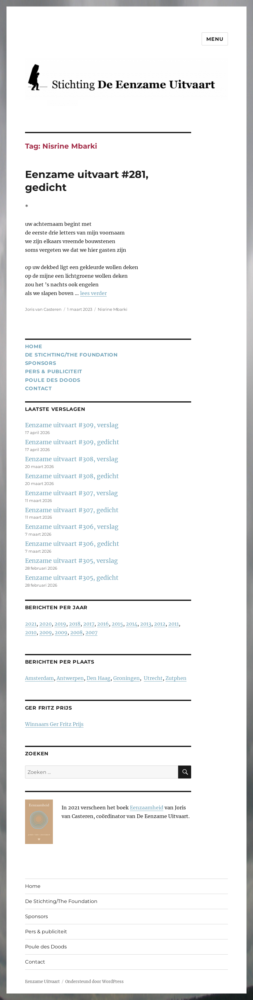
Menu (214, 39)
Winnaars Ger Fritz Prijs (54, 724)
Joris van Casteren (43, 309)
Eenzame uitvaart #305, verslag (71, 560)
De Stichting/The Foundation (71, 355)
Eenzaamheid (146, 807)
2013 (145, 624)
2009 (45, 632)
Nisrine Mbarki (112, 309)
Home (33, 346)
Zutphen (176, 678)
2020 (45, 624)
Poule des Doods (52, 380)
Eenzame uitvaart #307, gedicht (71, 510)
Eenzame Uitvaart (42, 981)
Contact (38, 388)
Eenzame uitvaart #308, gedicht (72, 476)
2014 (131, 624)
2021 (30, 624)
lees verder (93, 293)
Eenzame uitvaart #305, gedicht (71, 577)
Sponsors (40, 363)
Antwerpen (70, 678)
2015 (117, 624)
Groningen (126, 678)
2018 (74, 624)
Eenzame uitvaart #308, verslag (71, 459)
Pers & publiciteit (54, 371)
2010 (30, 632)
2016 (103, 624)
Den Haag (98, 678)
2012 (159, 624)
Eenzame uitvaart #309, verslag (71, 425)
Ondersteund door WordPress (94, 981)
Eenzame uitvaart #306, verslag (71, 526)
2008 (76, 632)
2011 (173, 624)
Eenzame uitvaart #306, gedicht (72, 543)
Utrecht (153, 678)
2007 (91, 632)
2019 (60, 624)
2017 (88, 624)
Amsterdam (39, 678)
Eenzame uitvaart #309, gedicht (72, 442)
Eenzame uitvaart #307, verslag (71, 493)
